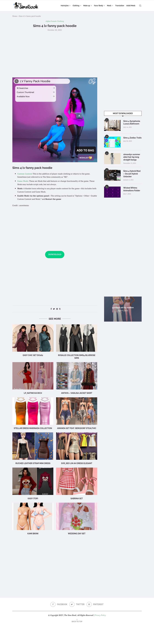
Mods (109, 6)
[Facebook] (58, 604)
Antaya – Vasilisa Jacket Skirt (76, 393)
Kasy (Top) (33, 498)
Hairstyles (65, 6)
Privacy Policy (100, 615)
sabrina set (77, 498)
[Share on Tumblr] (59, 309)
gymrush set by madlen (123, 307)
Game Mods (22, 181)
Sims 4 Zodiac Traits (132, 138)
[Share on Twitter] (54, 309)
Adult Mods (130, 6)
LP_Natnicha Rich (33, 393)
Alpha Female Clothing (55, 21)
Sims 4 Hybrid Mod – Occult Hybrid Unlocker (132, 173)
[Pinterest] (95, 604)
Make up (86, 6)
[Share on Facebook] (51, 309)
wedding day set (76, 533)
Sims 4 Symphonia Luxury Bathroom (131, 122)
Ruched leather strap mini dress (32, 463)
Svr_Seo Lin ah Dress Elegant (76, 463)
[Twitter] (77, 604)
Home (14, 16)
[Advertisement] (54, 54)
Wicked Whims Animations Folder (131, 189)
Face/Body (98, 6)
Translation (119, 6)
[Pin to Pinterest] (57, 309)
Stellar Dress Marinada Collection (33, 428)
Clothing (76, 6)
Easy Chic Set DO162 (33, 355)
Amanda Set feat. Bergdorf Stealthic (76, 428)
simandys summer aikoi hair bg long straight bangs (131, 157)
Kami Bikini (32, 533)
